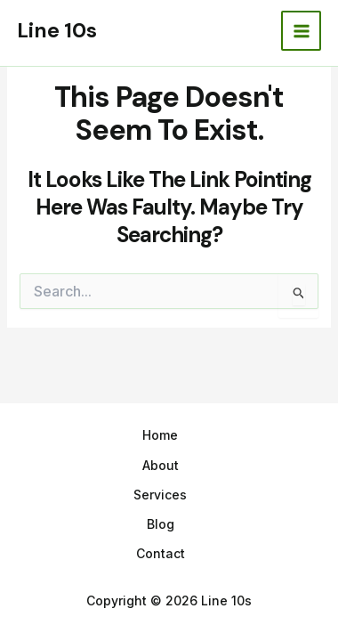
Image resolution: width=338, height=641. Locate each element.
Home (160, 434)
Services (160, 494)
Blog (160, 523)
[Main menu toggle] (301, 31)
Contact (160, 553)
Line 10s (57, 30)
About (160, 465)
